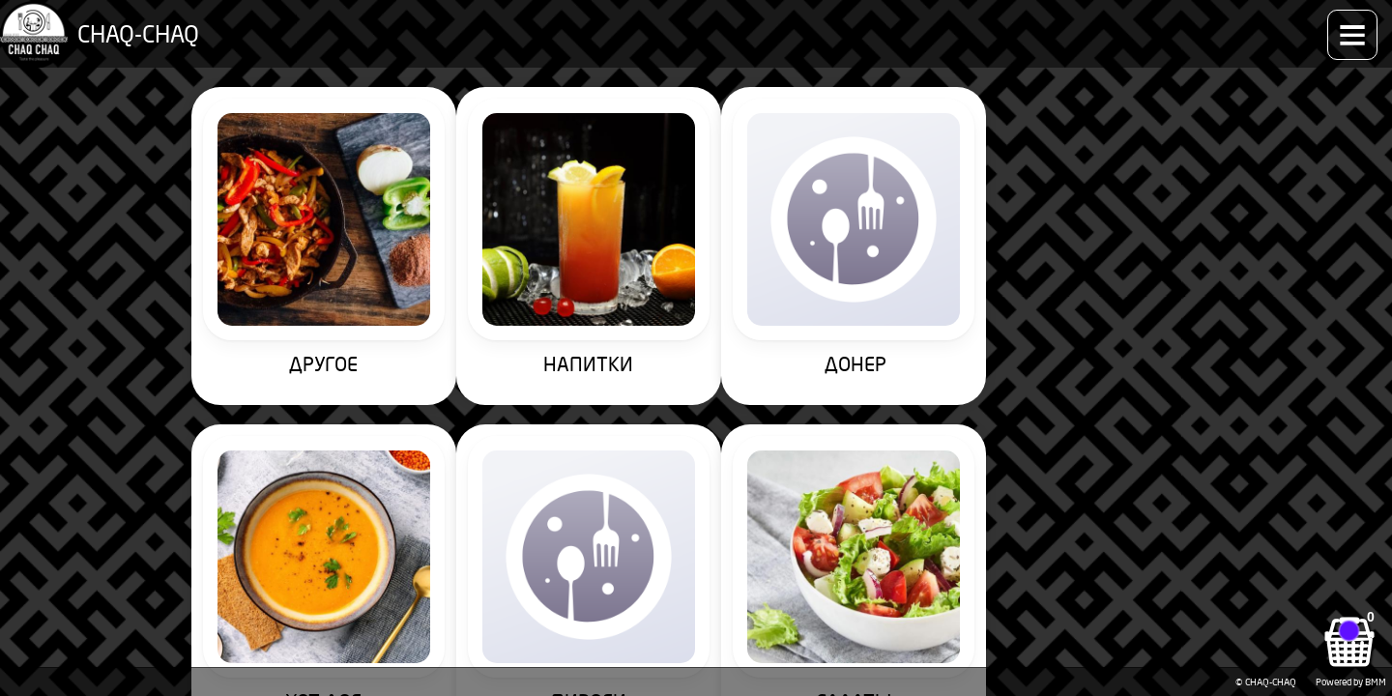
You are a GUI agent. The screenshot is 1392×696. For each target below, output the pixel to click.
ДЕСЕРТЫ (914, 536)
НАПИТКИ (478, 279)
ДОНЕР (695, 279)
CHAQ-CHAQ (126, 24)
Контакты (1159, 24)
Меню (292, 24)
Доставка (1020, 24)
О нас (1089, 24)
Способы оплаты (918, 24)
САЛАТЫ (259, 536)
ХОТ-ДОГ (914, 279)
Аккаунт (1238, 24)
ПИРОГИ (1133, 279)
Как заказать (805, 24)
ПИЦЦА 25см (696, 536)
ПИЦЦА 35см (477, 536)
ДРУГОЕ (259, 279)
